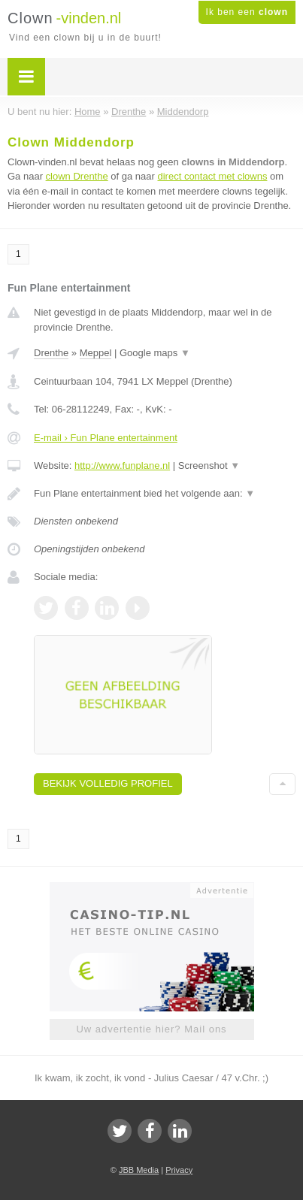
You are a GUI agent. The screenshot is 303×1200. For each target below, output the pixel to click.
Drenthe (51, 352)
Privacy (178, 1169)
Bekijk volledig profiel (108, 783)
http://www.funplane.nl (122, 465)
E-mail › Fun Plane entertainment (105, 437)
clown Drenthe (77, 176)
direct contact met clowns (212, 176)
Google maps (155, 352)
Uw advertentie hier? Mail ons (151, 1029)
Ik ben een (247, 12)
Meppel (96, 352)
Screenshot (209, 465)
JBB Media (139, 1169)
